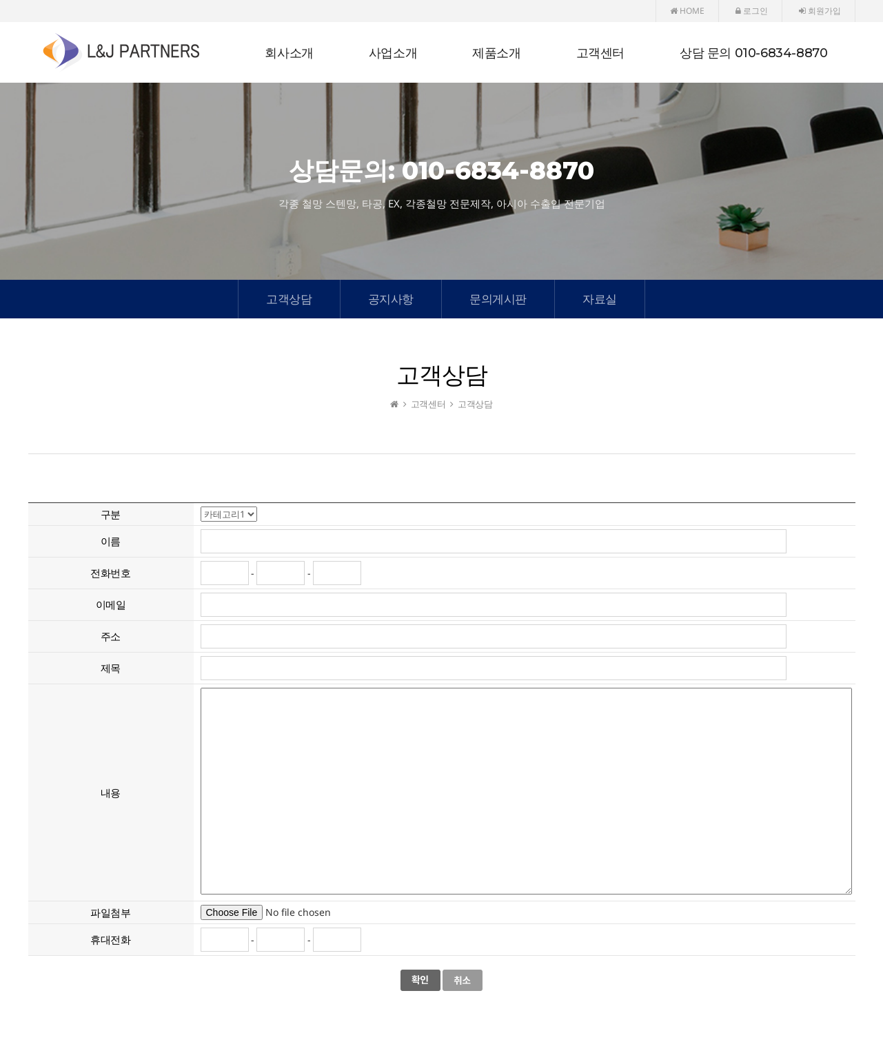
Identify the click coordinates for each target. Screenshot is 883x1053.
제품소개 (496, 53)
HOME (687, 11)
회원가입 (820, 11)
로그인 (751, 11)
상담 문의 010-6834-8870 (753, 53)
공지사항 (391, 299)
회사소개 (289, 53)
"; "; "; (229, 514)
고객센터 (600, 53)
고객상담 (289, 299)
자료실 (599, 299)
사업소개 (393, 53)
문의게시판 (498, 299)
